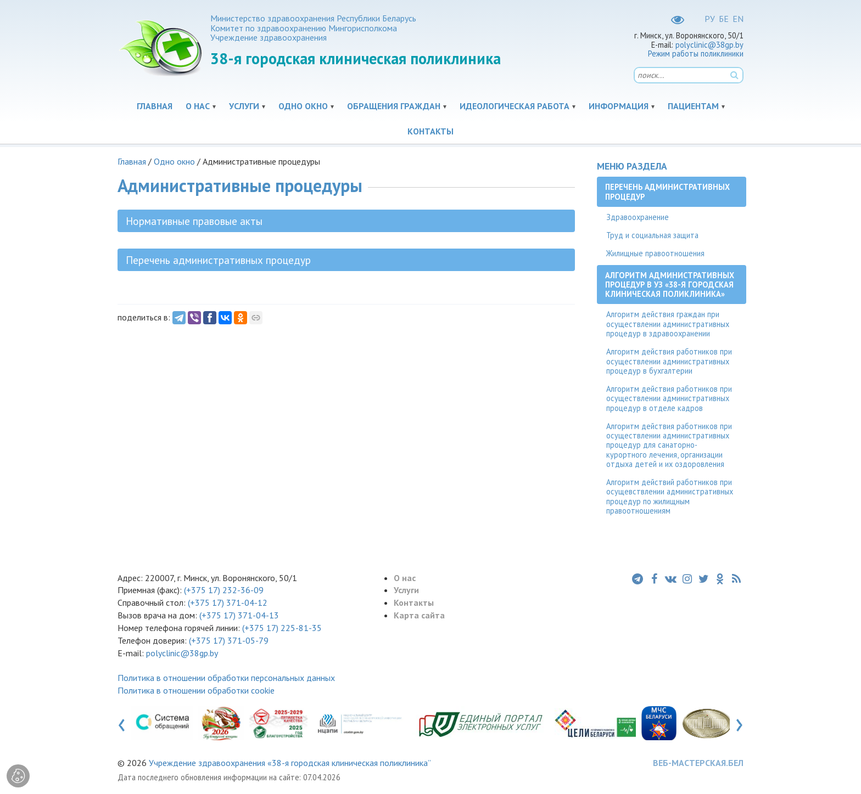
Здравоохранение (637, 217)
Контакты (430, 131)
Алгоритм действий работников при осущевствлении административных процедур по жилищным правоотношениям (669, 496)
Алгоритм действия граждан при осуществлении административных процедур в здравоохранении (667, 324)
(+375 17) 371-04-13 (239, 615)
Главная (154, 105)
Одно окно (303, 105)
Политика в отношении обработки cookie (196, 690)
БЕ (724, 18)
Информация (618, 105)
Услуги (244, 105)
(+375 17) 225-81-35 (282, 627)
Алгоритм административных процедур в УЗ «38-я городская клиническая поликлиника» (669, 285)
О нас (198, 105)
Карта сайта (419, 615)
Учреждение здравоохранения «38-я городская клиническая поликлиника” (290, 762)
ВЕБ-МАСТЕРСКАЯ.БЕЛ (698, 762)
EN (738, 18)
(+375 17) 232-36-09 (223, 589)
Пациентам (693, 105)
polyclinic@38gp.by (709, 45)
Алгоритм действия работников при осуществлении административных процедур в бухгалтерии (669, 361)
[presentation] (122, 722)
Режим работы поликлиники (695, 53)
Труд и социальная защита (652, 235)
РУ (710, 18)
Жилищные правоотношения (655, 253)
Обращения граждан (393, 105)
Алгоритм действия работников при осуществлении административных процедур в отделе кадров (669, 398)
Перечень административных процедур (667, 191)
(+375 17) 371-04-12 (227, 602)
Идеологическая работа (514, 105)
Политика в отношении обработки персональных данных (226, 677)
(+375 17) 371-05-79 (229, 640)
